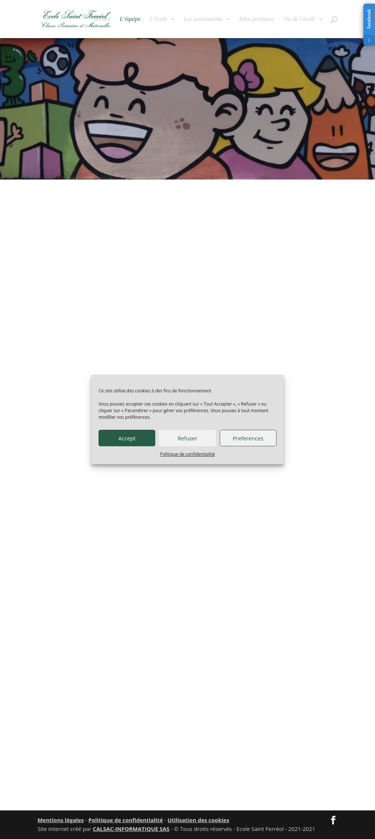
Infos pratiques (256, 19)
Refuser (187, 438)
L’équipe (130, 19)
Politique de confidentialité (187, 454)
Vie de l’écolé (300, 19)
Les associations (203, 19)
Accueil (102, 19)
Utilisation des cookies (198, 820)
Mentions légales (60, 820)
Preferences (248, 438)
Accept (126, 438)
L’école (158, 19)
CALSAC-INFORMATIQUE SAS (131, 828)
